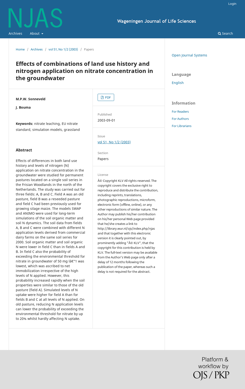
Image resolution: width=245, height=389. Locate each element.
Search (225, 33)
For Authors (180, 119)
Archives (15, 33)
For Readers (180, 111)
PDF (107, 97)
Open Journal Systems (189, 55)
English (178, 82)
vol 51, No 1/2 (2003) (63, 49)
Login (232, 3)
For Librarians (181, 126)
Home (20, 49)
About (35, 33)
